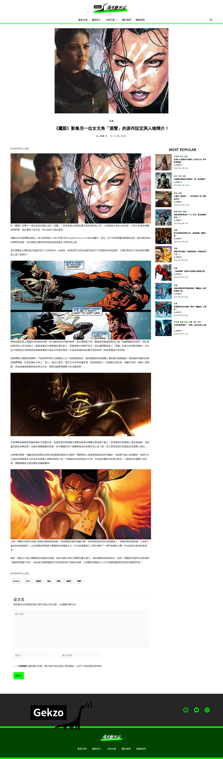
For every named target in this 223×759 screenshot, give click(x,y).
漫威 (49, 581)
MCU (28, 581)
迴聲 (58, 581)
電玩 (186, 156)
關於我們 (126, 19)
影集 (180, 176)
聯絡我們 (140, 19)
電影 (184, 176)
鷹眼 (79, 581)
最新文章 (82, 19)
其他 (181, 156)
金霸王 (68, 581)
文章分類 (110, 19)
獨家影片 (96, 19)
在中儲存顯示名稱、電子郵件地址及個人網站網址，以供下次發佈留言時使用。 (60, 666)
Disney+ (16, 581)
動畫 (175, 211)
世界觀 (176, 156)
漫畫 (111, 120)
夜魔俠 (38, 581)
